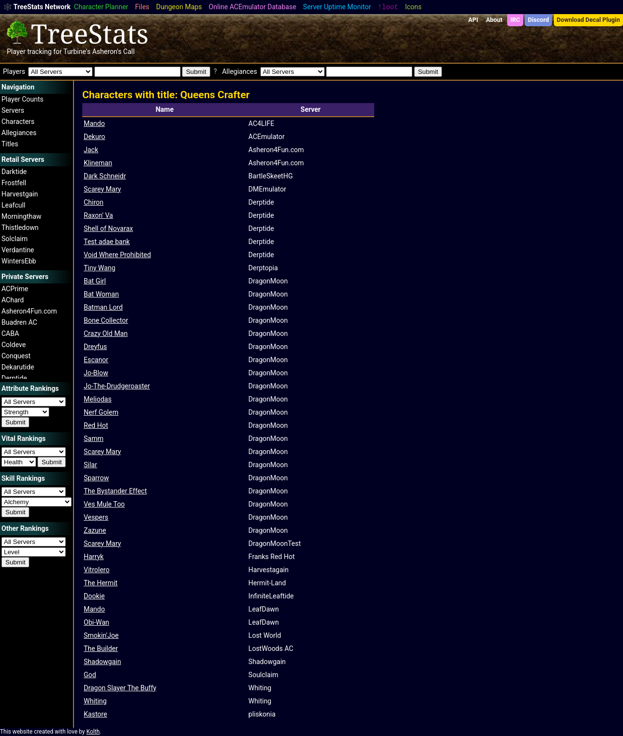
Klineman (98, 163)
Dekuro (94, 136)
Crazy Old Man (106, 333)
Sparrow (96, 478)
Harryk (94, 557)
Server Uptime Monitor (337, 7)
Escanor (96, 360)
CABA (10, 333)
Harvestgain (19, 194)
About (494, 19)
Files (142, 7)
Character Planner (101, 7)
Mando (94, 123)
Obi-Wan (96, 622)
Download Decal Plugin (588, 19)
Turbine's (77, 51)
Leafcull (13, 205)
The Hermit (100, 583)
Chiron (94, 202)
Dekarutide (17, 367)
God (90, 675)
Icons (413, 7)
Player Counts (22, 99)
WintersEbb (18, 261)
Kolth (92, 731)
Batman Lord (103, 307)
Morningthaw (21, 216)
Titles (9, 144)
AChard (12, 300)
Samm (93, 438)
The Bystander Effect (115, 491)
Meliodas (97, 399)
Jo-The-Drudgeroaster (117, 386)
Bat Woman (101, 294)
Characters (18, 121)
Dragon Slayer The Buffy (120, 688)
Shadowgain (102, 662)
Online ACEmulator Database (252, 7)
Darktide (14, 171)
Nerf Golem (101, 412)
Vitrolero (97, 570)
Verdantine (17, 250)
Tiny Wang (99, 268)
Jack (91, 150)
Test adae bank (107, 241)
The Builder (101, 648)
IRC (515, 19)
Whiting (95, 701)
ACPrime (14, 289)
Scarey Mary (102, 189)
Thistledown (19, 227)
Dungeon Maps (179, 7)
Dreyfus (95, 346)
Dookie (94, 596)
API (473, 19)
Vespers (96, 517)
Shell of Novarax (108, 228)
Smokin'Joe (101, 635)
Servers (12, 110)
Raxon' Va (98, 215)
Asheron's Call (113, 51)
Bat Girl (95, 281)
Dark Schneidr (105, 176)
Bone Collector (106, 320)
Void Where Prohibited (117, 255)
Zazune (95, 530)
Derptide (14, 378)
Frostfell (13, 183)
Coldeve (13, 345)
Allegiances (19, 133)
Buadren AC (19, 322)
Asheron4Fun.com (29, 311)
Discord (538, 19)
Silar (90, 465)
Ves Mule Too (104, 504)
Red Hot (96, 425)
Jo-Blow (96, 373)
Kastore (95, 714)
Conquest (16, 356)
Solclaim (14, 239)
